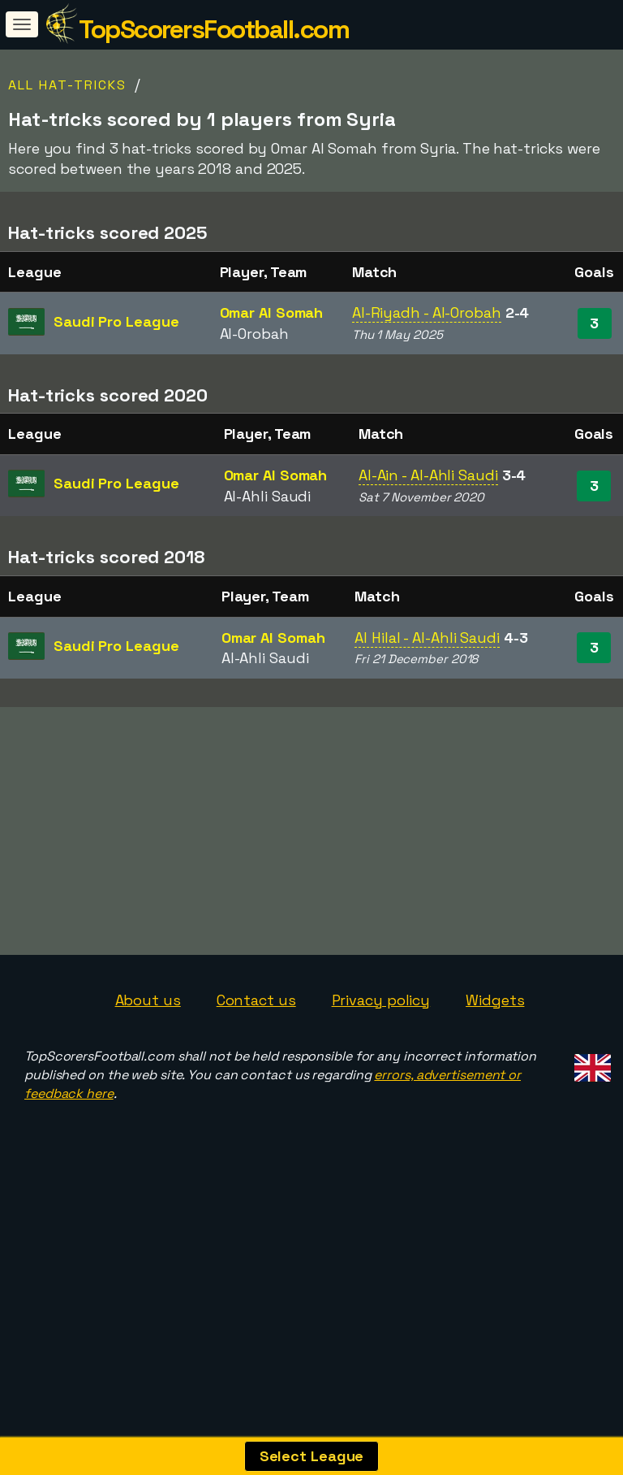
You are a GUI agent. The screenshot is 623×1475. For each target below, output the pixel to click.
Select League (312, 1456)
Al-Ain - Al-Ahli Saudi (428, 475)
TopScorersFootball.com (214, 29)
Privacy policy (381, 1049)
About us (148, 1049)
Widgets (495, 1049)
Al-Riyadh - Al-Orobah (426, 312)
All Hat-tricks (67, 84)
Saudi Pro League (116, 321)
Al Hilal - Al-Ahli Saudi (427, 637)
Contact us (256, 1049)
